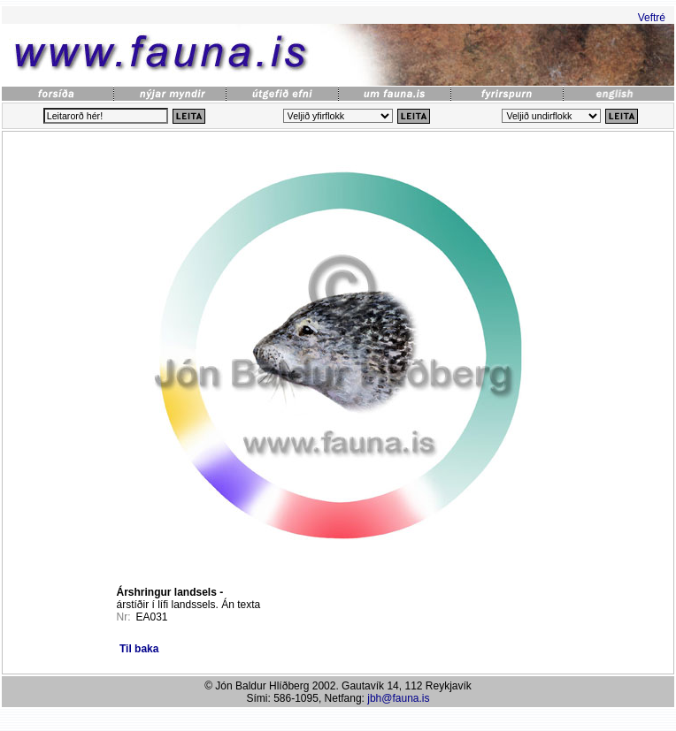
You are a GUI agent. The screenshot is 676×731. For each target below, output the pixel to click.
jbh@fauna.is (398, 698)
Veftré (651, 17)
